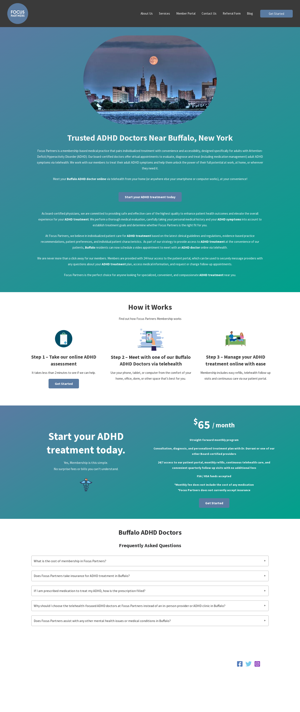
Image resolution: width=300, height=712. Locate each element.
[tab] (150, 564)
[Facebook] (240, 667)
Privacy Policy (249, 676)
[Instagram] (257, 667)
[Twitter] (248, 667)
